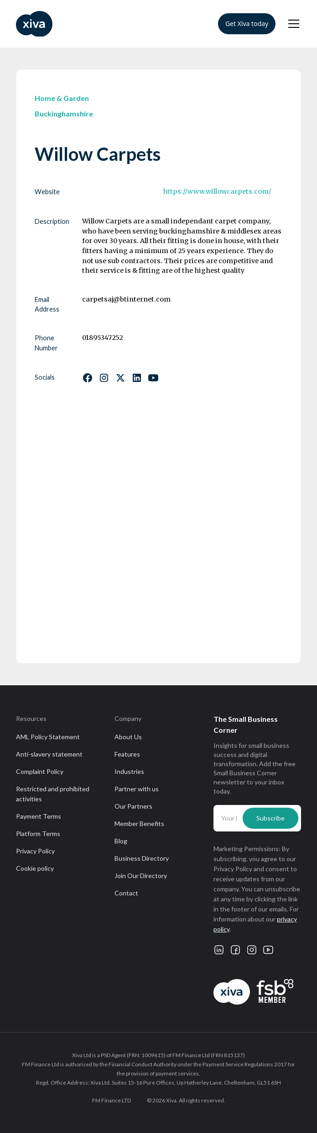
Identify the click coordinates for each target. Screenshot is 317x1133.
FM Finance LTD (111, 1100)
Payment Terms (38, 816)
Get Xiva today (246, 23)
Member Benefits (139, 823)
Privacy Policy (35, 851)
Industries (129, 771)
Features (127, 754)
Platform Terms (38, 833)
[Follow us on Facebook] (87, 377)
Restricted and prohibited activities (52, 794)
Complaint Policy (39, 771)
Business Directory (141, 858)
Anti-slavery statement (49, 754)
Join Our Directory (140, 875)
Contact (126, 893)
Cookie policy (35, 868)
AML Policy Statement (48, 737)
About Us (128, 737)
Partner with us (136, 789)
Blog (120, 841)
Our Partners (133, 806)
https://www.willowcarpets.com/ (217, 191)
